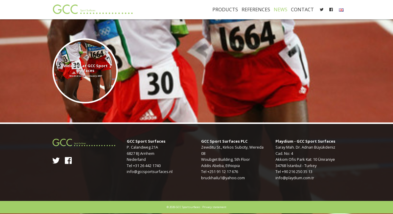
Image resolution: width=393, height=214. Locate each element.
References (256, 9)
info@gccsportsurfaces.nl (150, 171)
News (280, 9)
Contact (302, 9)
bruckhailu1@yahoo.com (223, 177)
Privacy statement (214, 207)
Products (225, 9)
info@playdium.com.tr (294, 177)
